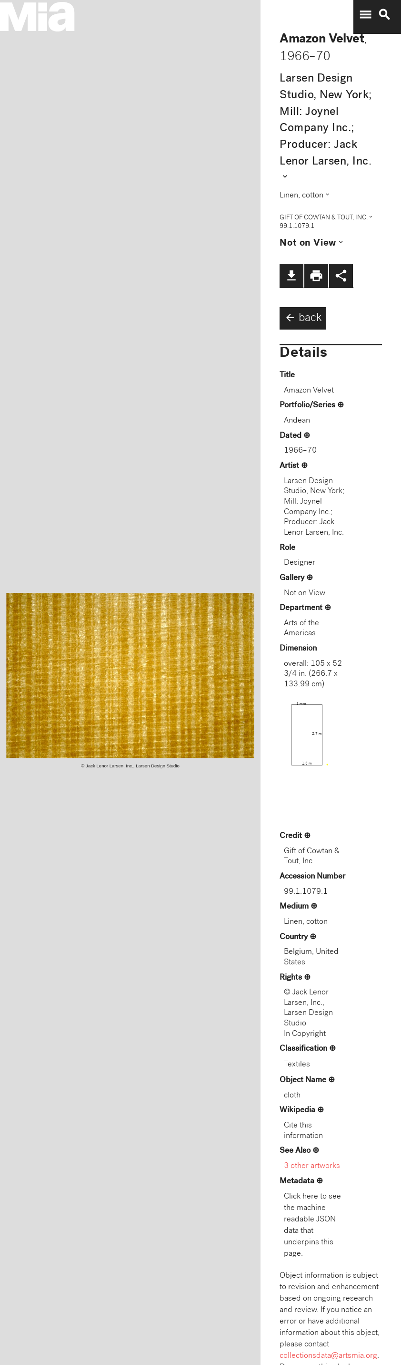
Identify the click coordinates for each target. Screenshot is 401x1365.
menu (365, 15)
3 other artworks (312, 1166)
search (384, 15)
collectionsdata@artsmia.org (328, 1356)
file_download (291, 276)
